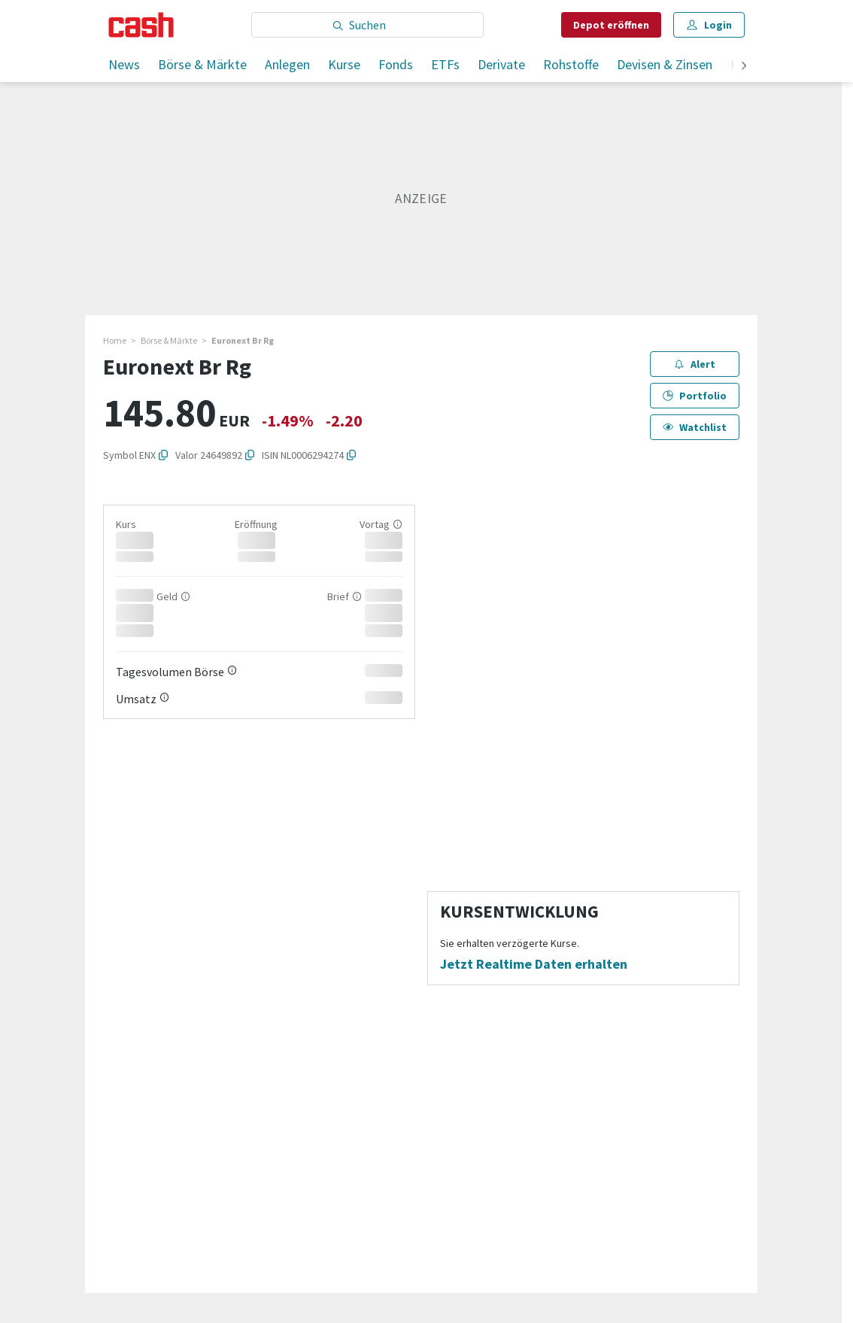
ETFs (445, 64)
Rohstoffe (571, 64)
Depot (611, 25)
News (124, 64)
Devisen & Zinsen (664, 64)
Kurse (344, 64)
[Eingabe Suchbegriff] (367, 25)
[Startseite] (141, 25)
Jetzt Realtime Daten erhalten (533, 964)
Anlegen (287, 64)
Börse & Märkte (202, 64)
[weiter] (744, 66)
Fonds (395, 64)
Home (114, 340)
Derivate (501, 64)
